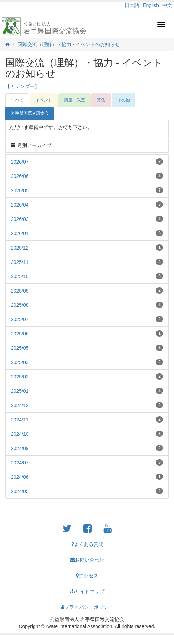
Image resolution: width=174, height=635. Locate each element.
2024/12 (20, 405)
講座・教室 (74, 100)
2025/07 (20, 319)
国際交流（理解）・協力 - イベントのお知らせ (69, 44)
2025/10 (20, 276)
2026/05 (20, 190)
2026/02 (20, 219)
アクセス (87, 575)
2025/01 (20, 391)
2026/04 (20, 205)
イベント (43, 100)
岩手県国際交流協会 (54, 28)
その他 (123, 100)
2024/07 (20, 463)
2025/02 (20, 377)
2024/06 (20, 477)
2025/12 (20, 248)
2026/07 (20, 162)
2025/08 (20, 305)
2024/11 (20, 420)
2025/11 (20, 262)
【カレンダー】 (22, 86)
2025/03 (20, 362)
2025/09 (20, 291)
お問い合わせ (87, 560)
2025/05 (20, 348)
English (151, 5)
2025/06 (20, 334)
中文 (167, 5)
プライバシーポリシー (87, 607)
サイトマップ (87, 591)
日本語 (132, 5)
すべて (17, 100)
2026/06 (20, 176)
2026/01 (20, 233)
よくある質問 (87, 544)
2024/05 (20, 491)
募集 (101, 100)
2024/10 (20, 434)
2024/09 (20, 448)
